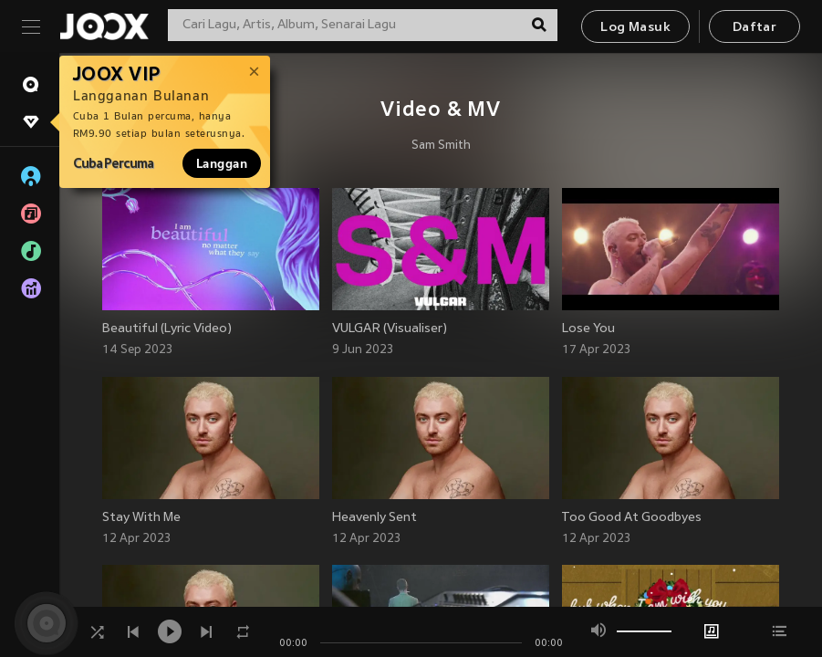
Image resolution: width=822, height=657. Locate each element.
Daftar (754, 28)
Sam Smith (441, 146)
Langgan (221, 163)
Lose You (588, 329)
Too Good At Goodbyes (632, 518)
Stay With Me (141, 518)
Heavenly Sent (374, 518)
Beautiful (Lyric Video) (167, 329)
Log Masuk (635, 28)
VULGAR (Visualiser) (389, 329)
